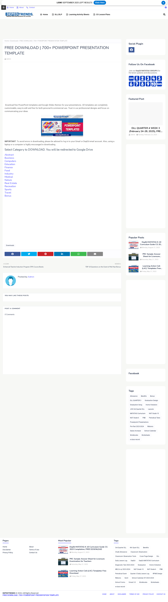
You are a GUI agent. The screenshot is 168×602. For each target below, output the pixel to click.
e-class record (135, 439)
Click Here (99, 2)
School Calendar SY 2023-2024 (143, 578)
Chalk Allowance (121, 552)
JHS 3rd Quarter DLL (137, 409)
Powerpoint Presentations (139, 422)
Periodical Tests (154, 418)
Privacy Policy (8, 553)
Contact (30, 7)
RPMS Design (157, 574)
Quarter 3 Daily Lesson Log (139, 574)
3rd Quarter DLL (120, 548)
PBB (144, 418)
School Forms (120, 582)
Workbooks (134, 435)
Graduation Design (151, 400)
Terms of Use (34, 550)
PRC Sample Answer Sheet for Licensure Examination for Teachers (151, 255)
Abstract (9, 154)
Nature (8, 180)
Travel (8, 192)
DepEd (133, 561)
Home (10, 7)
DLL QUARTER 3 (135, 400)
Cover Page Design (146, 556)
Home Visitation (151, 405)
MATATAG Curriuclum (137, 413)
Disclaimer (7, 550)
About (20, 7)
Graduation (142, 565)
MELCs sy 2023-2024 (122, 569)
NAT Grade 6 (134, 418)
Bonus (8, 195)
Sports (8, 189)
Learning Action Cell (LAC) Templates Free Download (151, 267)
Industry (9, 173)
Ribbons (150, 426)
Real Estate (11, 183)
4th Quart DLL (135, 548)
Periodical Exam (121, 574)
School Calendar (150, 431)
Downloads (14, 41)
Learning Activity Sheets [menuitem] (77, 14)
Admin (8, 59)
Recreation (10, 186)
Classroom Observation (139, 552)
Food (8, 170)
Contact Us (33, 553)
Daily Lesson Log (121, 561)
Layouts (151, 409)
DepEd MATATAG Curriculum (149, 561)
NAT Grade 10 (154, 413)
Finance (9, 167)
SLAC (126, 578)
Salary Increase (135, 431)
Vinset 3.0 (132, 582)
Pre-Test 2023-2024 (137, 426)
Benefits (144, 396)
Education (10, 164)
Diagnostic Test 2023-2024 (124, 565)
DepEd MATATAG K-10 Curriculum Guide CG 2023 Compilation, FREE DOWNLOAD (151, 243)
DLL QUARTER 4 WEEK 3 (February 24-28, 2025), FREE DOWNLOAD (145, 130)
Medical (9, 176)
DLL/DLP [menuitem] (57, 14)
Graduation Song (136, 405)
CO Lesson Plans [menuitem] (101, 14)
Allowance (133, 396)
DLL (158, 556)
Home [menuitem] (44, 14)
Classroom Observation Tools (125, 556)
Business (9, 157)
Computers (10, 161)
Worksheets (146, 435)
